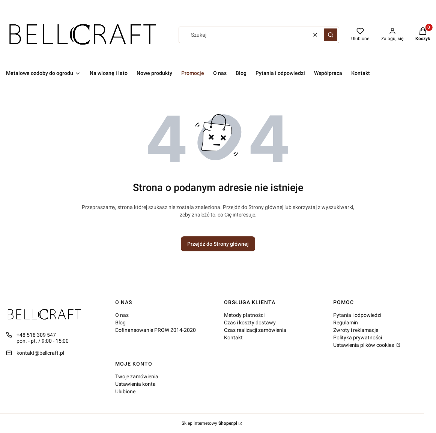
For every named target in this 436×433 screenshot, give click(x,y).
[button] (330, 34)
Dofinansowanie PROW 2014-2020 (155, 330)
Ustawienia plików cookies (364, 345)
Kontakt (233, 337)
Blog (120, 322)
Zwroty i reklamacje (355, 330)
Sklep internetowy (209, 423)
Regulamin (345, 322)
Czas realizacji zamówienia (255, 330)
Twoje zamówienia (136, 376)
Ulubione (125, 391)
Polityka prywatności (357, 337)
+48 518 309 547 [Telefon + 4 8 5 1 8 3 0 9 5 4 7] (36, 335)
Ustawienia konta (135, 384)
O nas (122, 315)
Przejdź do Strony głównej (218, 244)
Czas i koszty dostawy (250, 322)
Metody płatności (244, 315)
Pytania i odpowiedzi (357, 315)
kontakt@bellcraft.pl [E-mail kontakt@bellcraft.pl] (40, 353)
